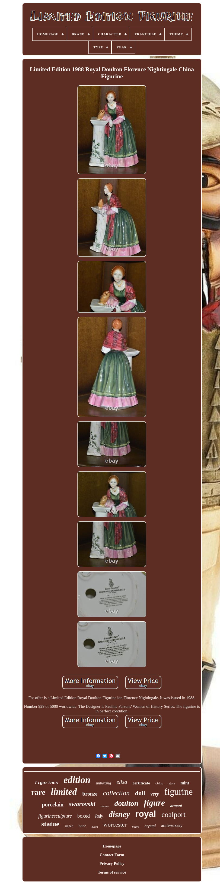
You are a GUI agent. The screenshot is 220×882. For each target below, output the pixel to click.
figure (154, 803)
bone (82, 826)
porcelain (53, 805)
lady (99, 816)
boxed (83, 816)
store (172, 783)
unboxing (103, 783)
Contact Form (112, 855)
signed (69, 826)
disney (119, 814)
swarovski (82, 804)
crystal (150, 826)
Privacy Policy (111, 863)
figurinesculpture (55, 816)
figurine (178, 792)
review (105, 806)
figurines (46, 783)
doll (140, 793)
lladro (135, 826)
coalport (173, 815)
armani (176, 806)
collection (116, 793)
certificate (141, 783)
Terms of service (112, 872)
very (155, 794)
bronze (90, 794)
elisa (121, 782)
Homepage (112, 846)
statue (50, 824)
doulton (126, 803)
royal (145, 814)
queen (94, 826)
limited (64, 792)
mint (184, 783)
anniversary (172, 825)
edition (76, 780)
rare (38, 792)
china (159, 783)
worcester (115, 824)
